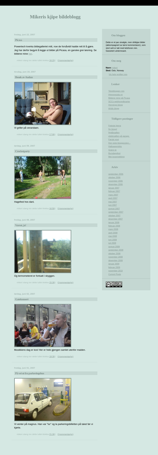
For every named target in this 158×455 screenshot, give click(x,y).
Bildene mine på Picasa (119, 98)
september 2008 (115, 250)
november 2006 (115, 181)
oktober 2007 (114, 215)
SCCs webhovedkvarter (119, 101)
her (30, 53)
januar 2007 (113, 188)
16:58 (52, 208)
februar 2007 (114, 191)
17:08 (52, 134)
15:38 (52, 282)
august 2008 (114, 246)
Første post (113, 139)
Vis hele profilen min (118, 74)
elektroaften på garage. (119, 136)
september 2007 (115, 212)
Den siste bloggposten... (119, 143)
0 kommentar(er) (65, 60)
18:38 (52, 356)
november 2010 (115, 271)
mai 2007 (112, 202)
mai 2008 (112, 236)
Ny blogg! (112, 129)
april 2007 (113, 198)
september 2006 (115, 174)
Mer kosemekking (116, 157)
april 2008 (113, 233)
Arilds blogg (113, 108)
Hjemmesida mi (115, 94)
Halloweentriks (115, 146)
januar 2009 (113, 264)
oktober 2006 (114, 177)
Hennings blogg (115, 105)
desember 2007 (115, 219)
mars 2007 (113, 195)
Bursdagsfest (114, 153)
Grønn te (112, 150)
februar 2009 (114, 267)
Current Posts (114, 274)
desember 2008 (115, 260)
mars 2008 (113, 229)
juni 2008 (112, 240)
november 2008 (115, 257)
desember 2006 (115, 184)
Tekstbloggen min (116, 91)
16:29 (52, 60)
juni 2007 (112, 205)
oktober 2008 (114, 253)
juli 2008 (112, 243)
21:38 (52, 434)
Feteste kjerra (114, 125)
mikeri (115, 68)
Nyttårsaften (114, 132)
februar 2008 (114, 226)
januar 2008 (113, 222)
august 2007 (114, 208)
